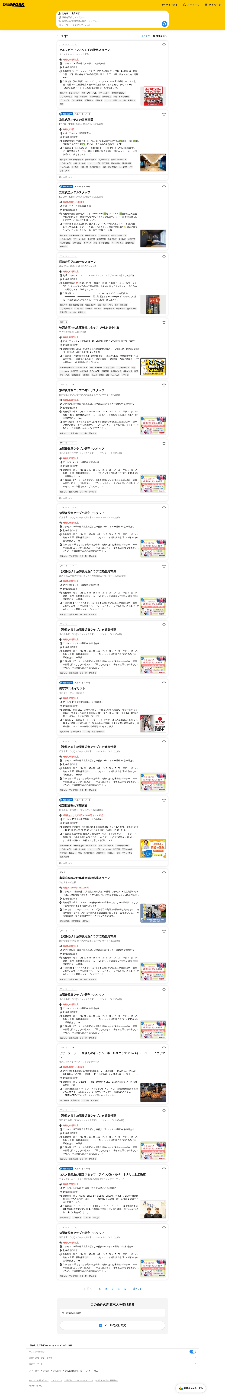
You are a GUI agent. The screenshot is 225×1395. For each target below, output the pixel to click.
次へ (136, 1288)
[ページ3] (112, 1289)
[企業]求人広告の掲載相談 (106, 1380)
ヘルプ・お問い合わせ (39, 1380)
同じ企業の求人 (66, 177)
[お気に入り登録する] (164, 44)
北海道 (46, 1371)
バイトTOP (34, 1371)
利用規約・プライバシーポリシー (78, 1380)
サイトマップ (56, 1380)
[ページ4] (119, 1289)
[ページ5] (125, 1289)
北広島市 (57, 1371)
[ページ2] (106, 1289)
